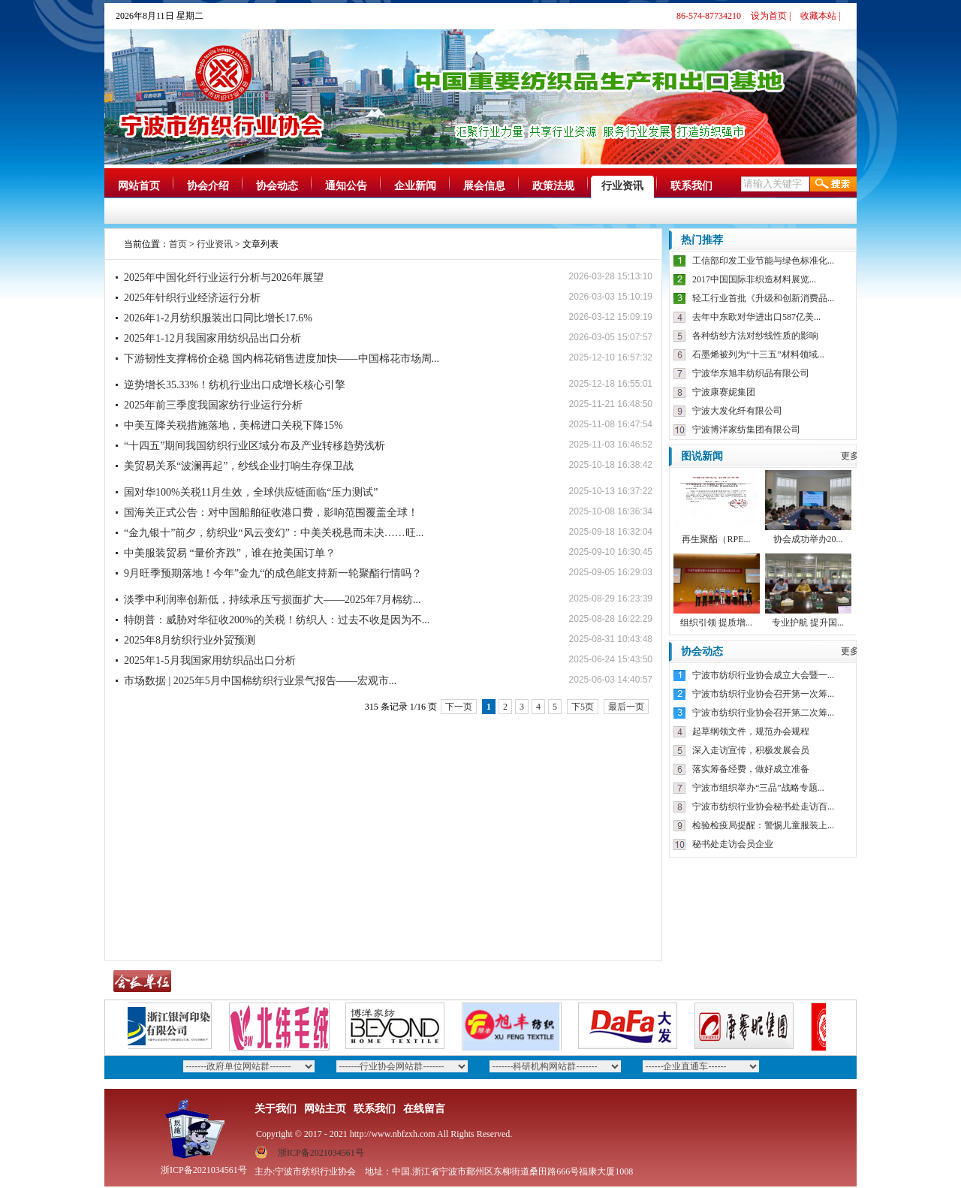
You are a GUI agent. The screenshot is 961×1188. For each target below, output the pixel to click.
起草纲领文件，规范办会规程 (750, 731)
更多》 (854, 456)
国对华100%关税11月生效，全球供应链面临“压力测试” (251, 492)
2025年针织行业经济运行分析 (192, 297)
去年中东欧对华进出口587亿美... (756, 317)
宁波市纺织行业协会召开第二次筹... (763, 712)
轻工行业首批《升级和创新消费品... (763, 298)
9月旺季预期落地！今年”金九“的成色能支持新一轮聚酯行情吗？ (273, 573)
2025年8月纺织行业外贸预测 (189, 640)
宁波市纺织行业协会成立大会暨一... (763, 675)
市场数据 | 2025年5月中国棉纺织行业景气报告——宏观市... (260, 680)
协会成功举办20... (808, 539)
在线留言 (424, 1108)
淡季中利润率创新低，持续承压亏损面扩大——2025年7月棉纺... (272, 599)
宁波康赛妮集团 (723, 392)
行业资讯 (622, 185)
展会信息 (484, 185)
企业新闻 (415, 185)
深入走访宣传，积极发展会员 (750, 750)
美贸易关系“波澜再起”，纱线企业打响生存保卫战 (239, 466)
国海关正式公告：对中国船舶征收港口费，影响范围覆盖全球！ (271, 512)
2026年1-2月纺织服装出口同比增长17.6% (218, 318)
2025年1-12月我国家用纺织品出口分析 (212, 338)
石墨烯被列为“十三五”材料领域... (758, 354)
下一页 (458, 706)
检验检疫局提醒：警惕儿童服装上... (763, 825)
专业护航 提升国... (808, 622)
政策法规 (553, 185)
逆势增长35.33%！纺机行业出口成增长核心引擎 (234, 384)
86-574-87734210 (708, 16)
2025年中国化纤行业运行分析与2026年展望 (224, 277)
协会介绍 (208, 185)
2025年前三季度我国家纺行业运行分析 (213, 405)
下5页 (582, 706)
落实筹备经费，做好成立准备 (750, 769)
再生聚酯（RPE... (716, 539)
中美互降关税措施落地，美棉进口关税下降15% (233, 425)
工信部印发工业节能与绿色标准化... (763, 260)
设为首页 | (771, 16)
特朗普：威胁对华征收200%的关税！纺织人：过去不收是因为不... (276, 620)
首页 (178, 244)
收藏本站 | (820, 16)
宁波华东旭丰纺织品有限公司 (750, 373)
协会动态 (277, 185)
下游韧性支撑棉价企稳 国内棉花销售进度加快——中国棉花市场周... (281, 358)
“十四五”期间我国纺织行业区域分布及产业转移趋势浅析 (254, 445)
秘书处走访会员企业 (732, 844)
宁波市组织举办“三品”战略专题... (758, 787)
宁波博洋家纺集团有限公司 (746, 429)
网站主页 (325, 1108)
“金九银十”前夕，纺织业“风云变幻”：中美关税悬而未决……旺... (273, 532)
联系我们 (691, 185)
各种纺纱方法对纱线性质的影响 (755, 335)
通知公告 (346, 185)
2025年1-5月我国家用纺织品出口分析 (210, 660)
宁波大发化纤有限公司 (737, 411)
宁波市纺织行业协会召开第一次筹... (763, 694)
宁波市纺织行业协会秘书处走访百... (763, 806)
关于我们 (276, 1108)
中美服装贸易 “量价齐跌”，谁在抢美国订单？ (230, 553)
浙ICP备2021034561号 (321, 1152)
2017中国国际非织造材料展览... (754, 279)
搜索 (833, 183)
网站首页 (139, 185)
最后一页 (626, 706)
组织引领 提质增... (716, 622)
